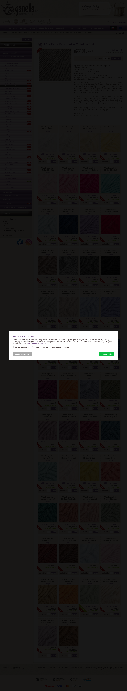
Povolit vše (107, 354)
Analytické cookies (40, 347)
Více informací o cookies (36, 343)
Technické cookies (22, 347)
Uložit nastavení (22, 354)
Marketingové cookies (60, 347)
